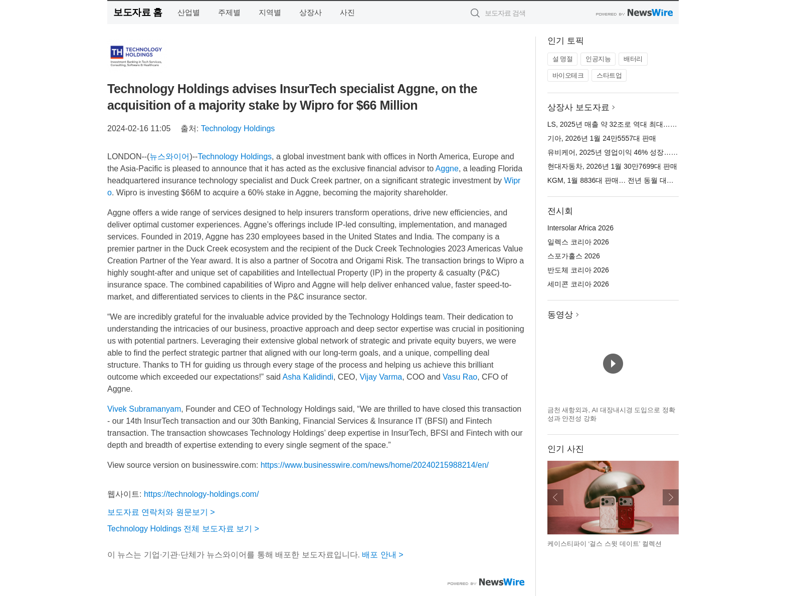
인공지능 (598, 59)
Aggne (447, 168)
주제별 (229, 12)
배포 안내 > (382, 554)
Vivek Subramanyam (144, 409)
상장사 (310, 12)
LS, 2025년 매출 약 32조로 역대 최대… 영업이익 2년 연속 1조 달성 (652, 124)
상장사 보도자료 (578, 107)
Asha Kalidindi (308, 377)
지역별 (270, 12)
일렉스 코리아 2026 (578, 242)
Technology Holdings (238, 128)
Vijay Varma (380, 377)
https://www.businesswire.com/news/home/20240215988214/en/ (375, 465)
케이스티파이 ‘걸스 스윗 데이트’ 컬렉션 (604, 543)
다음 (671, 497)
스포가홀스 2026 (573, 256)
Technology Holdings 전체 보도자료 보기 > (183, 528)
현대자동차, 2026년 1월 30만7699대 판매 (612, 166)
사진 (347, 12)
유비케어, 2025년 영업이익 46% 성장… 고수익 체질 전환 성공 (644, 152)
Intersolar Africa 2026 (580, 228)
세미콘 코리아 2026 (578, 284)
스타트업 (609, 75)
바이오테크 (568, 75)
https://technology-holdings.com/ (201, 494)
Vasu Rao (460, 377)
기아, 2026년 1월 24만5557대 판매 (601, 138)
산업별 (188, 12)
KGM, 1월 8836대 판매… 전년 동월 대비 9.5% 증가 (627, 180)
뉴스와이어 (169, 156)
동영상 (560, 315)
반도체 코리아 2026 (578, 270)
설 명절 (562, 59)
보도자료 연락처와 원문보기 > (161, 512)
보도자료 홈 (137, 12)
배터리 (633, 59)
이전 (555, 497)
